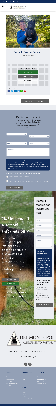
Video (24, 396)
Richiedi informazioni (28, 81)
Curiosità (25, 394)
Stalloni (24, 377)
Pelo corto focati (41, 381)
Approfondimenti (27, 399)
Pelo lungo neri (41, 379)
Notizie (24, 392)
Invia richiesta (15, 187)
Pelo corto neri (41, 377)
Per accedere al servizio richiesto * (18, 177)
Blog (8, 1)
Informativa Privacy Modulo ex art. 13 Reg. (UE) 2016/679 (25, 162)
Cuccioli (40, 372)
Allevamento (10, 379)
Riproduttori (27, 372)
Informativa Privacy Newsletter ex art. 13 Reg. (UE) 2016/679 (26, 164)
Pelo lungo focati (41, 383)
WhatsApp (28, 72)
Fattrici (23, 379)
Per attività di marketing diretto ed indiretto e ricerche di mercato (27, 181)
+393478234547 (28, 76)
